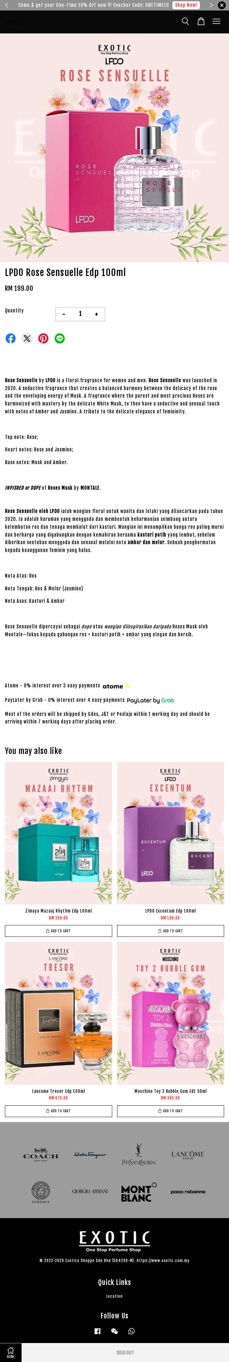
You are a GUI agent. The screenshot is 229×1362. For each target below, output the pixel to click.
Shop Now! (186, 5)
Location (114, 1296)
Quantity (14, 310)
